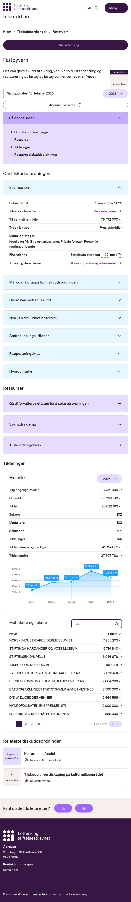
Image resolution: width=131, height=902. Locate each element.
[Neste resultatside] (46, 724)
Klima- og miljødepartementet (96, 263)
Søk (92, 8)
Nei (83, 808)
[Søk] (96, 623)
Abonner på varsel (65, 105)
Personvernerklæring (15, 894)
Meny (116, 8)
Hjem (7, 32)
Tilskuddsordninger (32, 32)
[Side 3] (32, 724)
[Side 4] (39, 724)
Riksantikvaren (108, 211)
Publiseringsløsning (76, 894)
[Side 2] (26, 724)
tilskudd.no (16, 16)
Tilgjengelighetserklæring (46, 894)
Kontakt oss (11, 870)
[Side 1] (19, 724)
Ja (63, 808)
